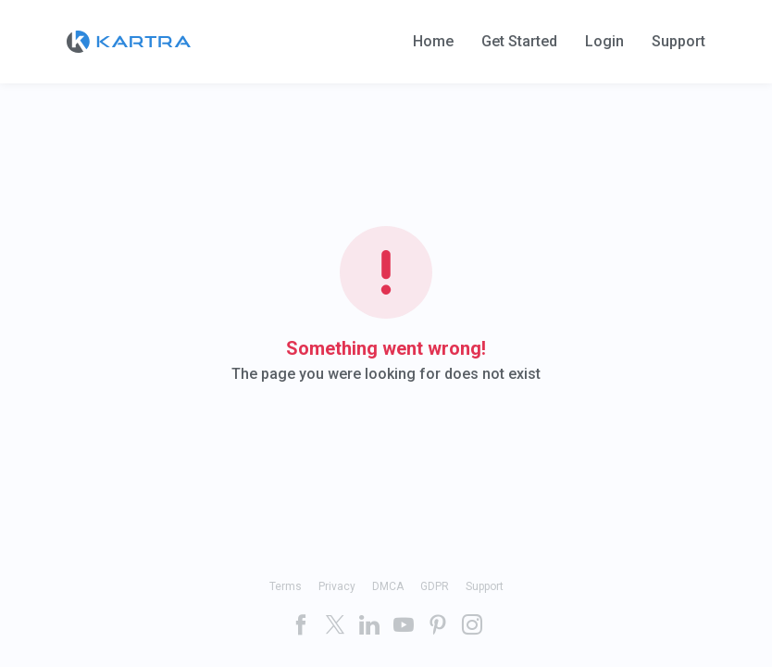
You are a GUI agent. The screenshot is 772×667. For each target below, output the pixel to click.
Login (604, 41)
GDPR (434, 586)
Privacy (336, 586)
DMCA (388, 586)
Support (678, 41)
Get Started (519, 41)
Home (433, 41)
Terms (285, 586)
